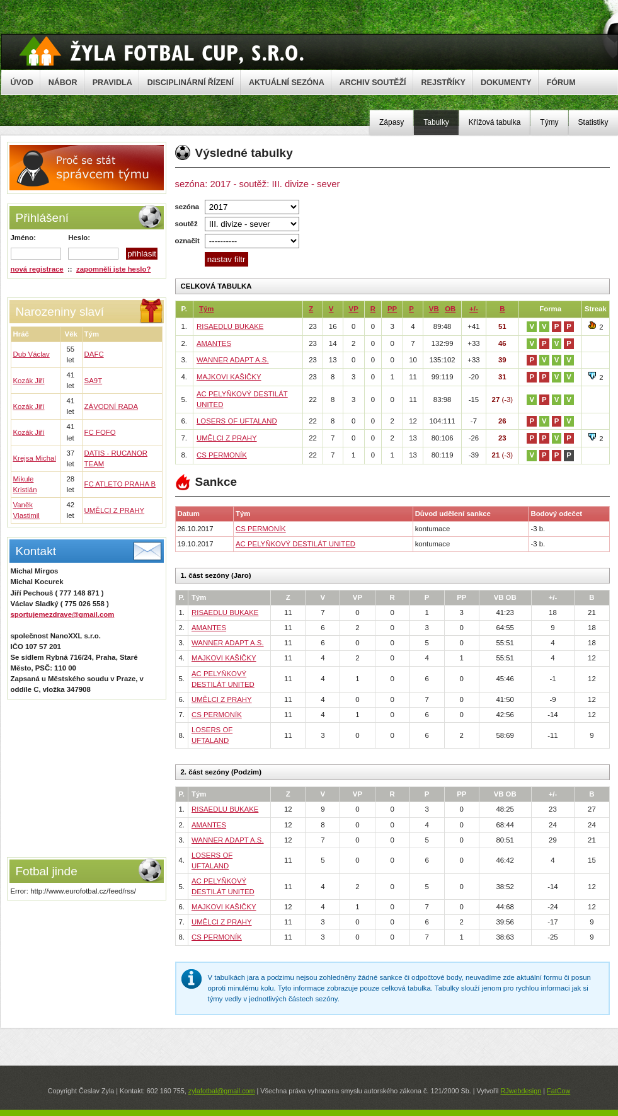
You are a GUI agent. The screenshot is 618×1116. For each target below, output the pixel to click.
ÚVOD (22, 82)
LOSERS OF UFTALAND (237, 421)
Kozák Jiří (29, 380)
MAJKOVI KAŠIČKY (229, 377)
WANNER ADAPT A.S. (233, 360)
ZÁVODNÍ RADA (111, 406)
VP (353, 309)
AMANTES (214, 343)
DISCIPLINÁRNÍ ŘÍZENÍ (190, 82)
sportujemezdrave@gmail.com (63, 614)
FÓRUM (561, 82)
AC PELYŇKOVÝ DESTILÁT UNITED (295, 544)
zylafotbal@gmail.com (221, 1091)
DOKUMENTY (506, 82)
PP (392, 309)
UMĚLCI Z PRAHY (114, 510)
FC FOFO (100, 432)
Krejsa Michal (34, 458)
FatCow (558, 1091)
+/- (473, 309)
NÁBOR (63, 82)
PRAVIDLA (112, 82)
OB (450, 309)
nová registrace (37, 269)
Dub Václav (31, 354)
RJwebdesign (520, 1091)
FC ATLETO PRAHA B (120, 484)
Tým (206, 309)
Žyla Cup (162, 51)
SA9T (93, 380)
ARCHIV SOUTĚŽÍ (373, 82)
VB (434, 309)
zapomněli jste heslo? (113, 269)
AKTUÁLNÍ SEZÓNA (286, 82)
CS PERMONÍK (222, 455)
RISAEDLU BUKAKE (230, 326)
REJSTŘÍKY (443, 82)
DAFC (94, 354)
